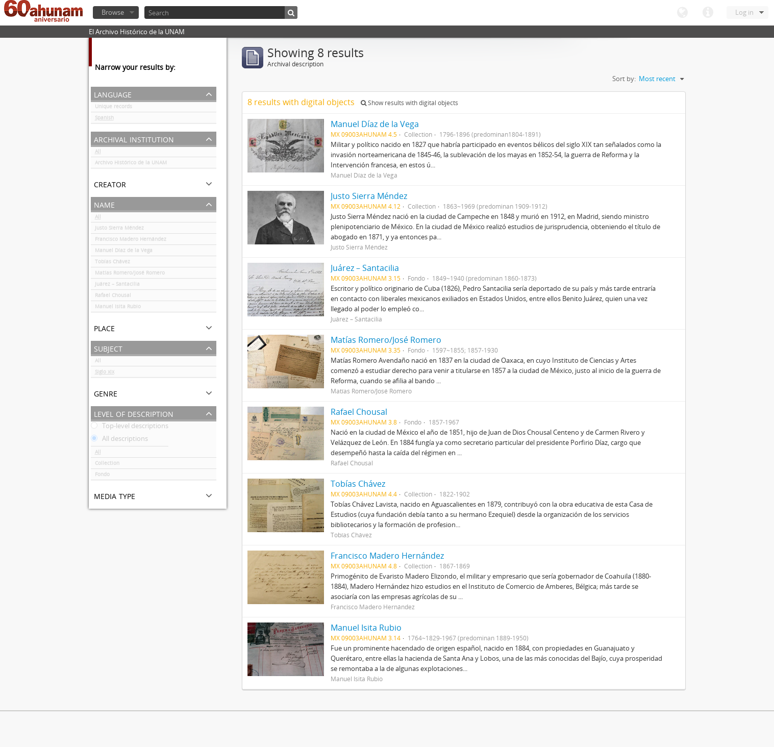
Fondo (102, 476)
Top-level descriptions (129, 427)
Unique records (113, 108)
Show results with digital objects (409, 102)
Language (682, 13)
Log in (744, 12)
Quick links (707, 13)
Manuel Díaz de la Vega (124, 252)
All (98, 153)
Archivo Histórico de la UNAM (131, 164)
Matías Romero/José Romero (130, 274)
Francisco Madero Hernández (130, 240)
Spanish (104, 119)
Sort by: (624, 78)
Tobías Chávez (112, 263)
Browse (113, 12)
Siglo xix (104, 373)
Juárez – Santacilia (117, 285)
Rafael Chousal (113, 297)
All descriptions (119, 440)
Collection (107, 464)
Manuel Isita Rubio (118, 308)
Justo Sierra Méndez (119, 229)
